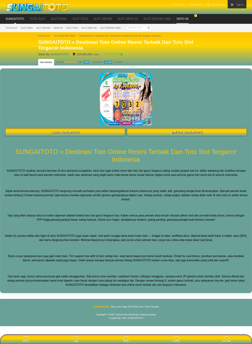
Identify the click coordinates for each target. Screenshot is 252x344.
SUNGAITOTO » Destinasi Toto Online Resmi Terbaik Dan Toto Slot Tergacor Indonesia (120, 36)
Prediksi (176, 339)
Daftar (126, 339)
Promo (26, 339)
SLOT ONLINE (103, 18)
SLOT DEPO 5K (128, 18)
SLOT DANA (59, 18)
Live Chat (226, 339)
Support (118, 62)
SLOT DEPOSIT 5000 (157, 18)
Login (75, 339)
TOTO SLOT (37, 18)
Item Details (46, 62)
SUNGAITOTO (15, 18)
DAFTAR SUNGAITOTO (187, 132)
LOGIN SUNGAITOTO (65, 132)
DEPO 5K (58, 28)
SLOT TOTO (80, 18)
